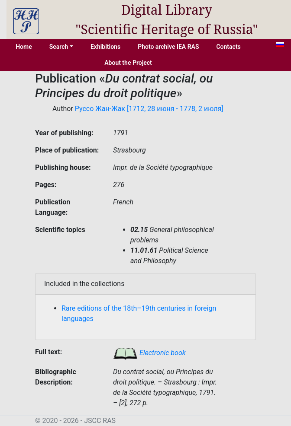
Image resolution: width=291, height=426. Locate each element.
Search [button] (58, 46)
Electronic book (149, 353)
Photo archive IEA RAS (168, 46)
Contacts (228, 46)
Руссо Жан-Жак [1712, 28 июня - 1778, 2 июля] (149, 109)
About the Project (128, 62)
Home (24, 46)
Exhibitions (105, 46)
